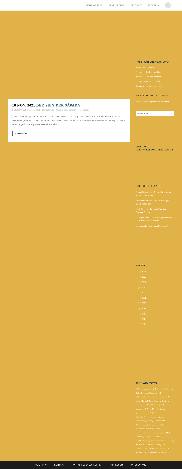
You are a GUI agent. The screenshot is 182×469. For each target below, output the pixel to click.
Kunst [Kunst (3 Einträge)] (157, 429)
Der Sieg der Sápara (58, 105)
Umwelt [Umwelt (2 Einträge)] (147, 449)
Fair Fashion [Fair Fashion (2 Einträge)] (155, 401)
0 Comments (84, 110)
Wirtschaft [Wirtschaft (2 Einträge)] (152, 453)
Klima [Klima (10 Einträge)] (149, 421)
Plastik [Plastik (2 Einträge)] (170, 441)
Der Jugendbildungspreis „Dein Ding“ (152, 226)
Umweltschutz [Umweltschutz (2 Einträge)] (158, 449)
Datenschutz (138, 465)
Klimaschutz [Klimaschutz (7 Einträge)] (159, 421)
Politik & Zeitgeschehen (66, 110)
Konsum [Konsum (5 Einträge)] (153, 425)
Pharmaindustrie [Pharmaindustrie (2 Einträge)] (158, 441)
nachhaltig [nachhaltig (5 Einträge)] (154, 437)
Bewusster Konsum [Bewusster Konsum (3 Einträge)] (163, 389)
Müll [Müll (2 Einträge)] (168, 433)
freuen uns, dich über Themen (148, 77)
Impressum (116, 465)
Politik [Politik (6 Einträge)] (139, 445)
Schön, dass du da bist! (145, 67)
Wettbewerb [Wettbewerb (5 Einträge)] (141, 453)
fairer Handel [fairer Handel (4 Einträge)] (142, 401)
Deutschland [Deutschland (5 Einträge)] (155, 393)
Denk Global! (35, 110)
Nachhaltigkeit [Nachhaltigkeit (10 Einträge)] (142, 441)
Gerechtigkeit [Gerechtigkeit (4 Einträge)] (157, 405)
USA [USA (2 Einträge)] (169, 449)
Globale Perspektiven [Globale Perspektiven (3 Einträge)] (146, 417)
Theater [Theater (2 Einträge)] (139, 449)
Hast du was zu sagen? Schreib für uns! (152, 102)
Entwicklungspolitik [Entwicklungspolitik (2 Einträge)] (161, 397)
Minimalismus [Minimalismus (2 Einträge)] (158, 433)
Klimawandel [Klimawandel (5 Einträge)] (142, 425)
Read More (21, 133)
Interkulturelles (48, 110)
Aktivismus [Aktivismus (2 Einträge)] (141, 389)
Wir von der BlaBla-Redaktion (149, 72)
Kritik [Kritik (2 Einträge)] (160, 425)
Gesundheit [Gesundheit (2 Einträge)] (141, 409)
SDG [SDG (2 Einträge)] (163, 445)
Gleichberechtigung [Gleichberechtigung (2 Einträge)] (156, 409)
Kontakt (59, 465)
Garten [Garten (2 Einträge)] (147, 405)
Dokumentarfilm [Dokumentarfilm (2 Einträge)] (143, 397)
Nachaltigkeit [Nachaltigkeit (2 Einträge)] (142, 437)
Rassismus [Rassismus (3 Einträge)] (148, 445)
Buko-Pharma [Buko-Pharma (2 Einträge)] (142, 393)
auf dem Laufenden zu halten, (148, 81)
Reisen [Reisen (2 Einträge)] (157, 445)
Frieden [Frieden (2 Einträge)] (139, 405)
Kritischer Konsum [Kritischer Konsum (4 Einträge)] (144, 429)
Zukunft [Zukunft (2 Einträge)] (162, 453)
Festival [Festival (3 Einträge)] (165, 401)
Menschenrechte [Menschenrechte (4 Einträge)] (143, 433)
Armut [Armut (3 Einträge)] (150, 389)
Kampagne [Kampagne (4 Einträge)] (140, 421)
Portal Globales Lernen (87, 465)
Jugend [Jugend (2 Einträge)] (160, 417)
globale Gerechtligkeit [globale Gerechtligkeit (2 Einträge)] (146, 413)
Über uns (41, 465)
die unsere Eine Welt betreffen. (149, 86)
